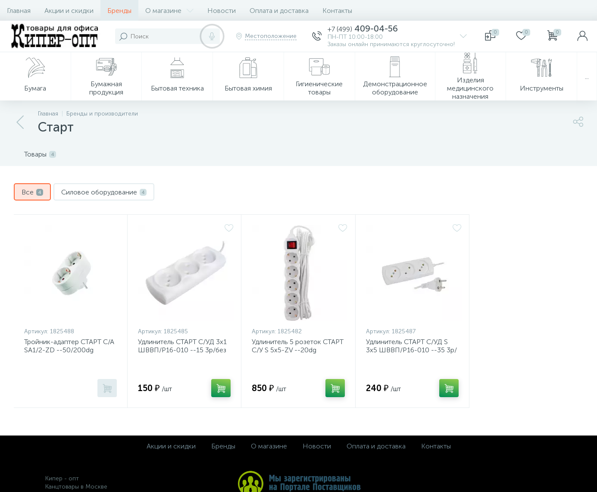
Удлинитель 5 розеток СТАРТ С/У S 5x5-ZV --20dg (298, 346)
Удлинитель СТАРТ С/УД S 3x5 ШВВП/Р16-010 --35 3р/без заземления (411, 350)
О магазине (169, 10)
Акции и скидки (69, 10)
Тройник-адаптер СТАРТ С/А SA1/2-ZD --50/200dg (69, 346)
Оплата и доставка (279, 10)
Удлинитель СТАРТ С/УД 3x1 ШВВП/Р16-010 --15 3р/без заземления (182, 350)
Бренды (119, 10)
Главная (19, 10)
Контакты (337, 10)
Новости (221, 10)
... (587, 76)
